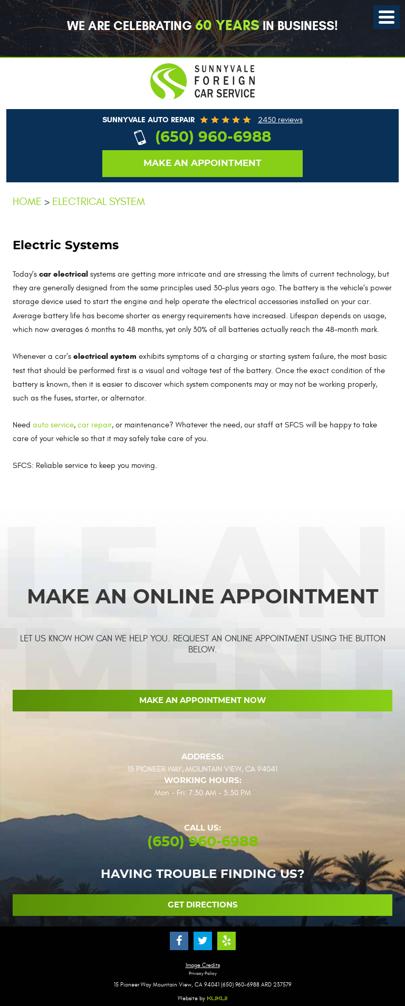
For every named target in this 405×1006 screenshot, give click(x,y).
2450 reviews (280, 120)
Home (27, 202)
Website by (203, 998)
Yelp (226, 941)
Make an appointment (202, 163)
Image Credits (203, 965)
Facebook (179, 941)
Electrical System (98, 202)
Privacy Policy (203, 973)
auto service (53, 425)
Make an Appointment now (202, 701)
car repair (95, 425)
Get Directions (203, 905)
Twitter (203, 941)
